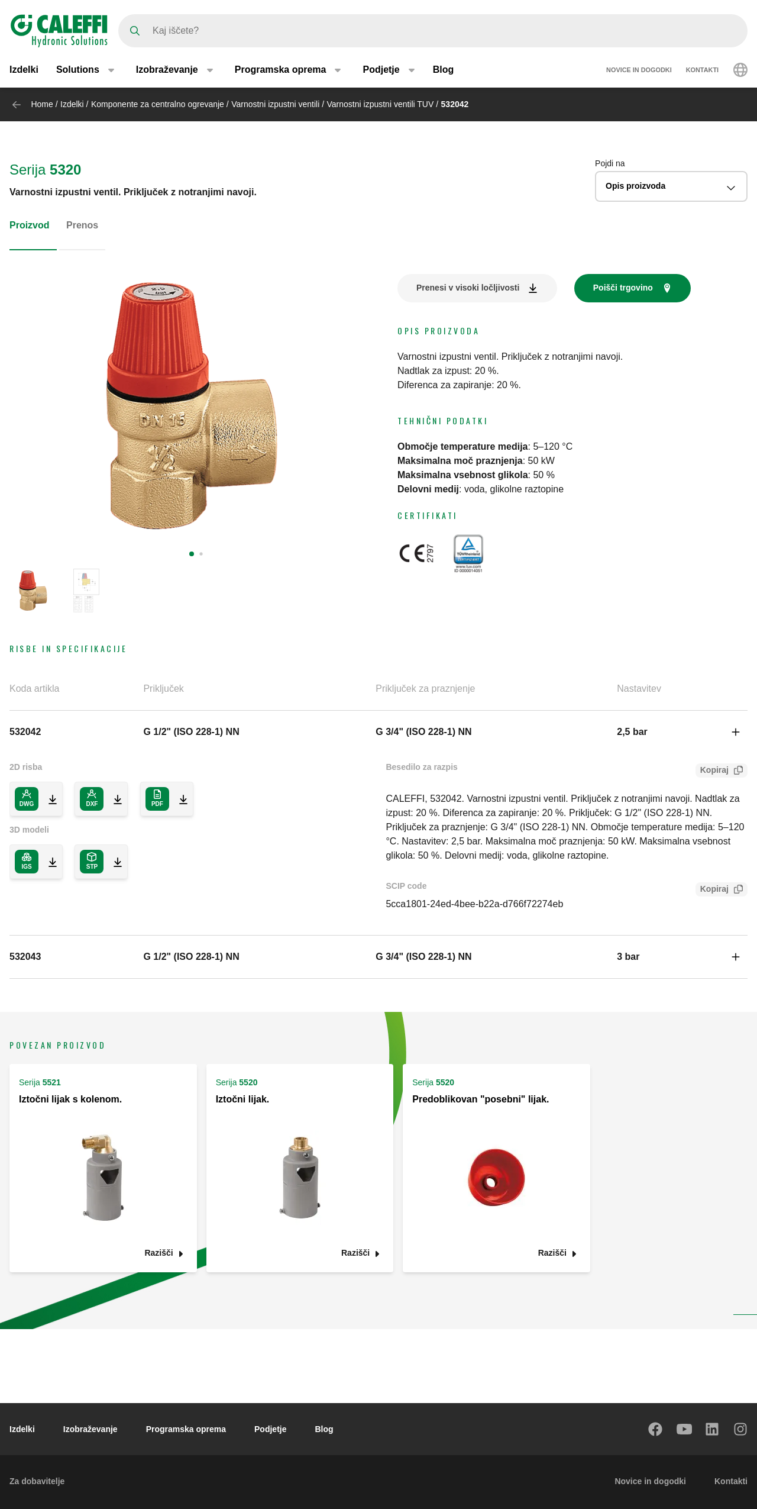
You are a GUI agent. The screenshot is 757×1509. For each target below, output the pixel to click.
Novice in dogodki (639, 69)
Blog (443, 70)
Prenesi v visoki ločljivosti (467, 287)
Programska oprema (186, 1429)
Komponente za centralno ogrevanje (157, 104)
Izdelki (23, 70)
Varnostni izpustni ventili (276, 104)
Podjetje (270, 1429)
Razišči (158, 1253)
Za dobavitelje (36, 1481)
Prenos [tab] (82, 225)
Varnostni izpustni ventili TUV (381, 104)
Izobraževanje (90, 1429)
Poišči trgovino (623, 287)
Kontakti (702, 69)
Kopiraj (712, 771)
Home (42, 104)
